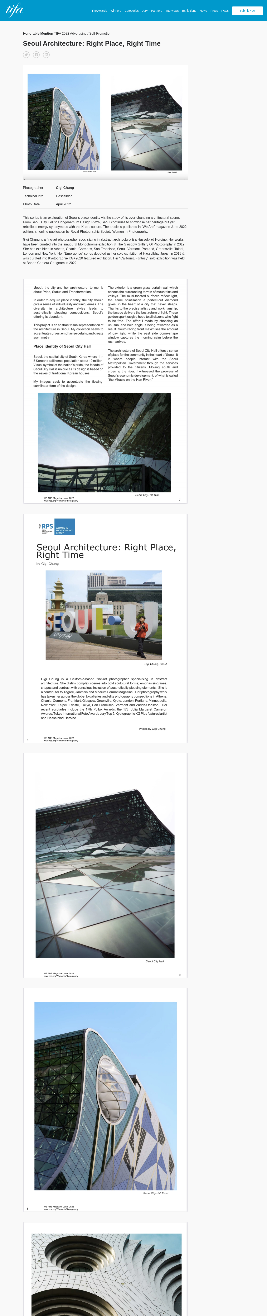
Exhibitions (189, 10)
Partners (156, 10)
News (203, 10)
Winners (115, 10)
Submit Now (247, 10)
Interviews (172, 10)
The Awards (99, 10)
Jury (144, 10)
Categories (132, 10)
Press (214, 10)
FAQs (225, 10)
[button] (26, 54)
